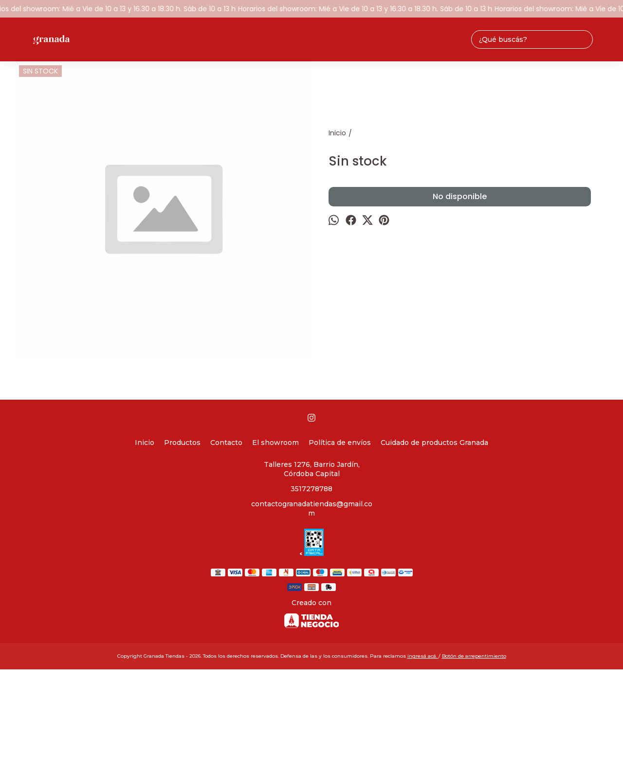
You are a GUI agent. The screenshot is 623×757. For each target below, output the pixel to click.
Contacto (226, 442)
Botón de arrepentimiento (474, 656)
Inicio (144, 442)
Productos (182, 442)
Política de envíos (340, 442)
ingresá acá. (423, 656)
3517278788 (311, 488)
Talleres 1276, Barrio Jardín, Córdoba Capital (312, 469)
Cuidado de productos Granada (434, 442)
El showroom (275, 442)
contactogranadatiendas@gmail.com (311, 508)
